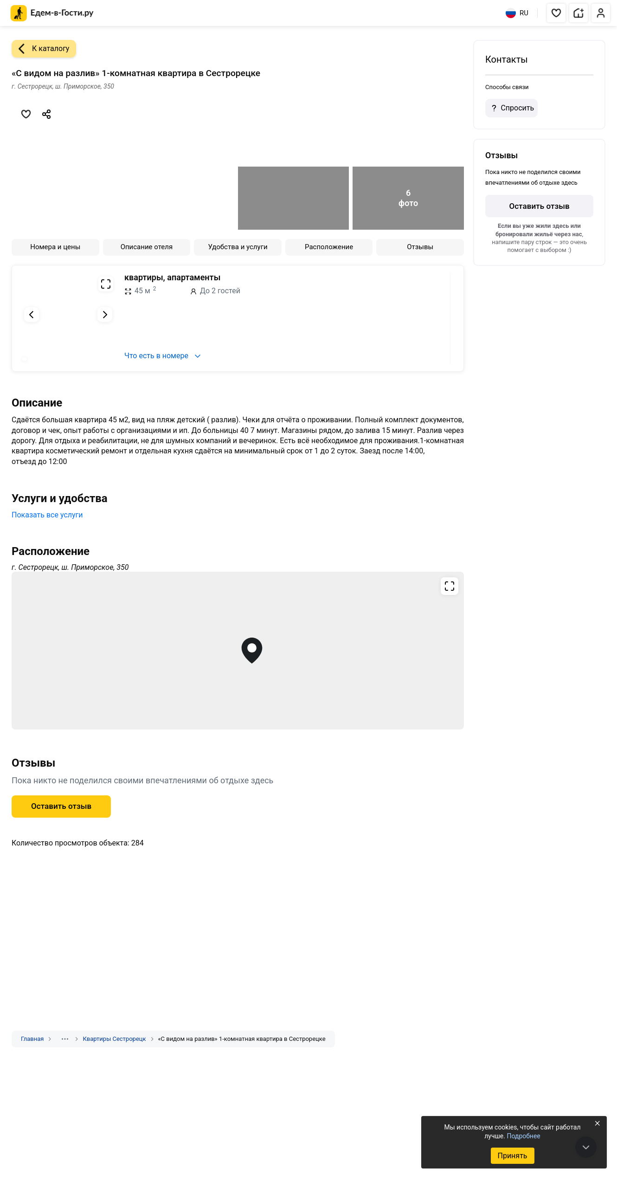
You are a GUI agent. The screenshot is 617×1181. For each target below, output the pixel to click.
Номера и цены (55, 247)
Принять (512, 1155)
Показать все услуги (47, 514)
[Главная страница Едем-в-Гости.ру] (52, 13)
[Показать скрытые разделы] (65, 1039)
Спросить (511, 108)
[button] (556, 13)
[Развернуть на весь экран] (105, 284)
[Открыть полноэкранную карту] (238, 650)
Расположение (329, 247)
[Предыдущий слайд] (31, 314)
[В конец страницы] (586, 1147)
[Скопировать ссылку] (46, 114)
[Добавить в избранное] (26, 114)
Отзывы (420, 247)
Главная (32, 1038)
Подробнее (523, 1136)
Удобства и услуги (237, 247)
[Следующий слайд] (104, 314)
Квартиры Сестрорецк (114, 1038)
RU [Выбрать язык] (517, 13)
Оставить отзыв (61, 806)
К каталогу (40, 49)
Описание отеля (147, 247)
